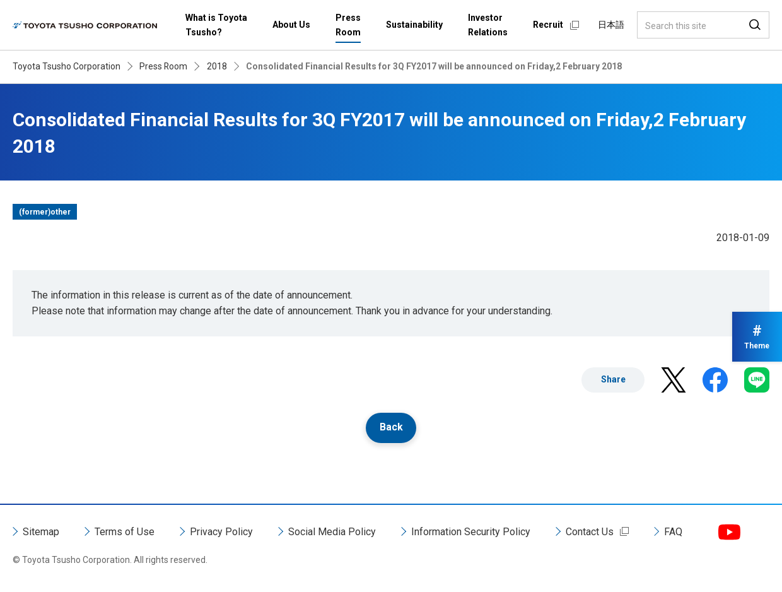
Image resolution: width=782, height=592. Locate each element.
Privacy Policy (221, 532)
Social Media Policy (332, 532)
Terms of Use (125, 532)
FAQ (673, 532)
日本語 (611, 25)
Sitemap (41, 532)
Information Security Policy (470, 532)
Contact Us (590, 532)
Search (755, 25)
